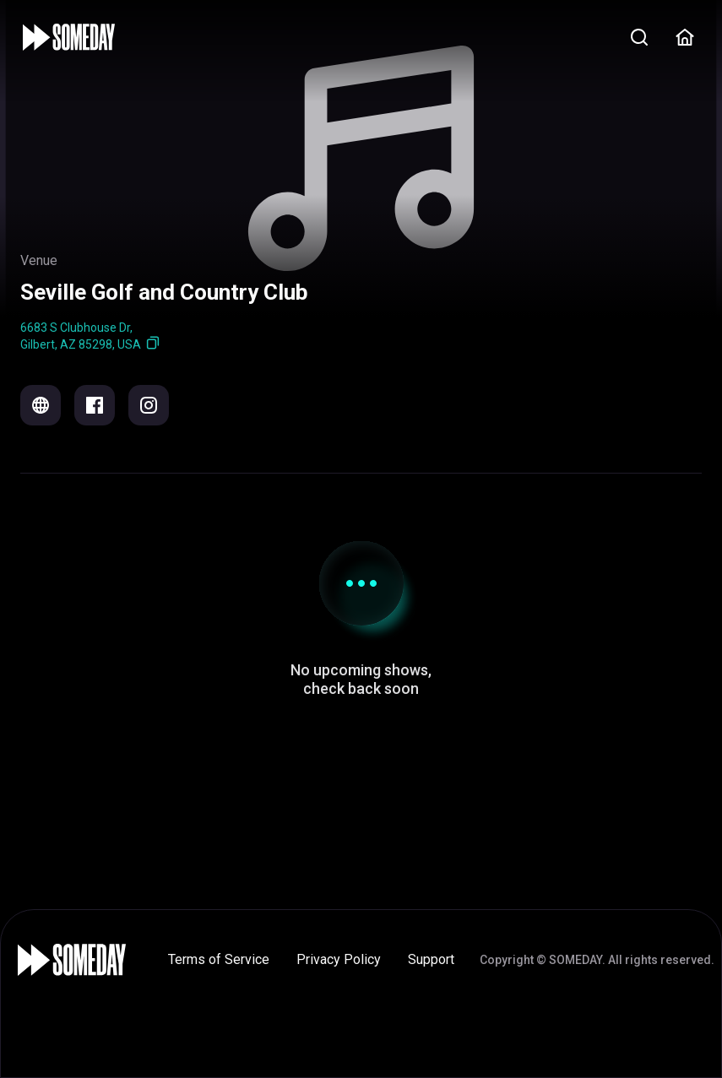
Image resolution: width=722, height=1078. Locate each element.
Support (431, 959)
